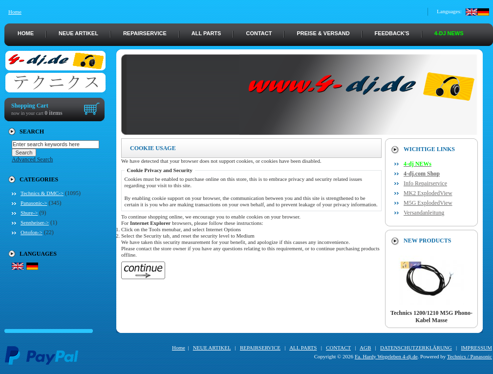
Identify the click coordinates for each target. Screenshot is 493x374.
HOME (26, 33)
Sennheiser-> (35, 222)
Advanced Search (32, 159)
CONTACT (259, 33)
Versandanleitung (424, 212)
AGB (365, 348)
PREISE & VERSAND (323, 33)
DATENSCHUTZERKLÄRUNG (416, 348)
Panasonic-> (34, 203)
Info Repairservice (425, 183)
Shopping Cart (29, 105)
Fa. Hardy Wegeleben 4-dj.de (386, 356)
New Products (427, 240)
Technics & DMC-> (42, 193)
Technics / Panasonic (469, 356)
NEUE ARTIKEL (78, 33)
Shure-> (29, 213)
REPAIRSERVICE (145, 33)
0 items (53, 113)
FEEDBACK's (392, 33)
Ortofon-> (32, 232)
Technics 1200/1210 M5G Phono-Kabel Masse (431, 314)
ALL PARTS (206, 33)
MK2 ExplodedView (428, 193)
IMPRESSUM (476, 348)
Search (32, 131)
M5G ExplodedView (428, 202)
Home (14, 12)
